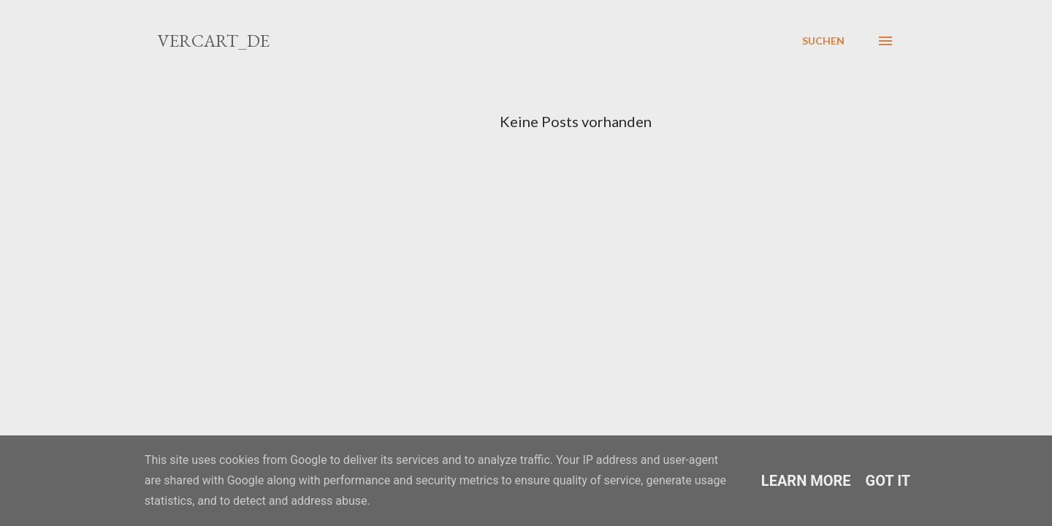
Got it (888, 480)
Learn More (806, 480)
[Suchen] (823, 41)
